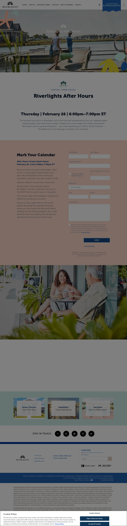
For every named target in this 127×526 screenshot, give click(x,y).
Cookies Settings (94, 514)
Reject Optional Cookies (95, 520)
